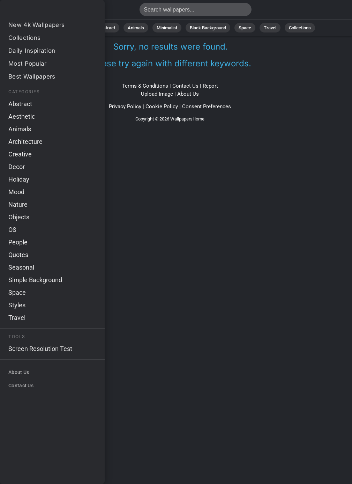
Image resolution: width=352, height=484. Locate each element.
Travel (270, 27)
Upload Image (157, 94)
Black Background (208, 27)
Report (210, 86)
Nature (78, 27)
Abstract (106, 27)
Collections (300, 27)
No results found (41, 11)
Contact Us (185, 86)
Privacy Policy (125, 106)
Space (245, 27)
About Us (188, 94)
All (56, 27)
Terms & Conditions (145, 86)
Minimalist (167, 27)
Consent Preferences (206, 106)
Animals (136, 27)
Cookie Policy (161, 106)
